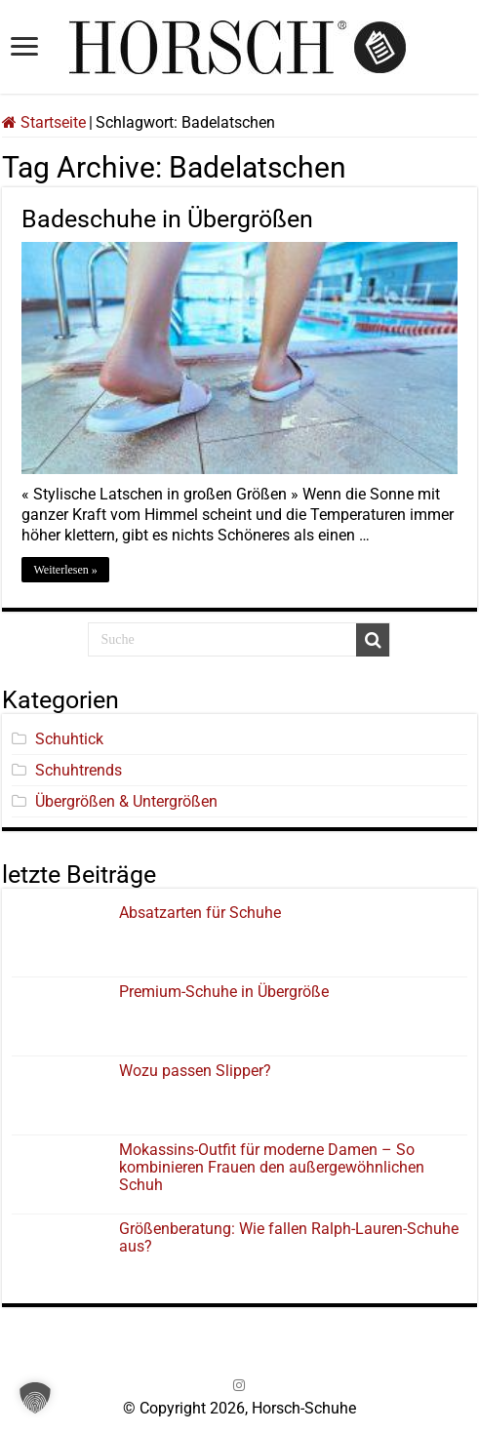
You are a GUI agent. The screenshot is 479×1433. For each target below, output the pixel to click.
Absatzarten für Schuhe (204, 912)
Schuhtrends (78, 770)
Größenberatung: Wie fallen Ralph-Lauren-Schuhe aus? (289, 1237)
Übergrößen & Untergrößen (126, 801)
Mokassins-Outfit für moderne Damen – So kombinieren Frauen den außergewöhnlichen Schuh (271, 1167)
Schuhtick (69, 739)
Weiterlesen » (65, 570)
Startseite (44, 122)
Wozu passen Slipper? (195, 1070)
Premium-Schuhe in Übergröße (224, 991)
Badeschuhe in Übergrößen (167, 219)
